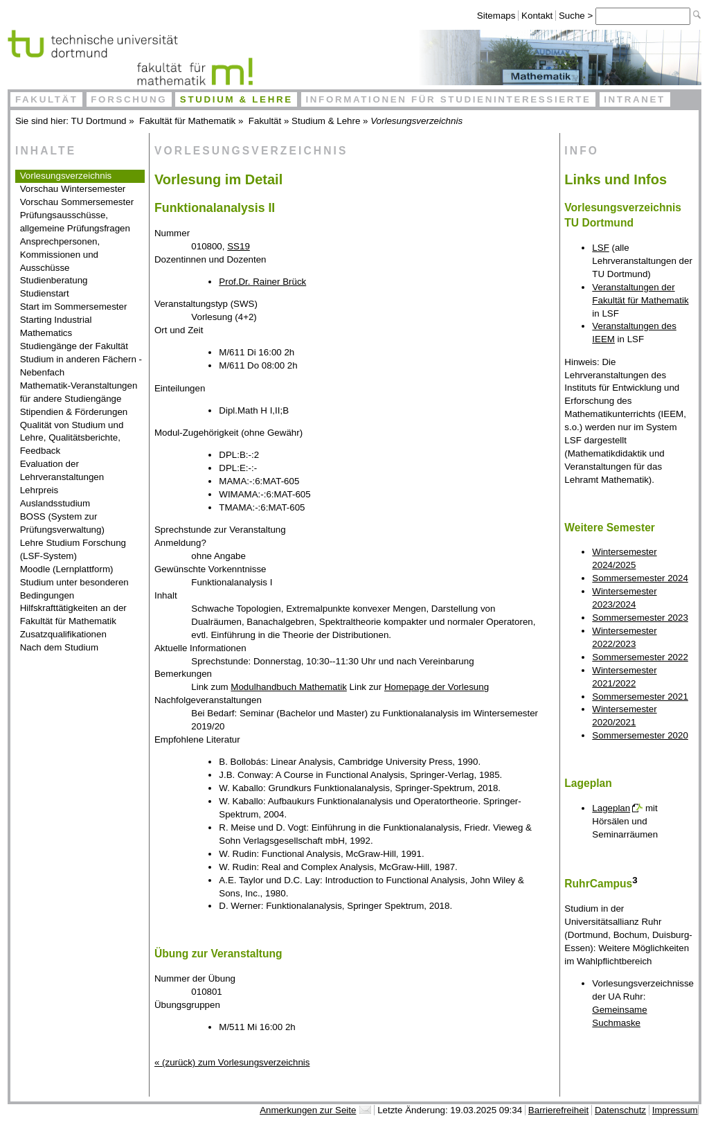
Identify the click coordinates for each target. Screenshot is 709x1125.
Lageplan (611, 808)
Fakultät (46, 99)
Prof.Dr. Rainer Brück (262, 281)
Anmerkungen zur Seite (308, 1110)
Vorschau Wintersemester (73, 189)
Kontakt (537, 15)
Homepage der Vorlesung (436, 687)
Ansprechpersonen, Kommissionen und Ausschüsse (60, 254)
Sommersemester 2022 (640, 657)
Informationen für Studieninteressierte (448, 99)
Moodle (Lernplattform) (67, 569)
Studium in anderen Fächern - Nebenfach (81, 366)
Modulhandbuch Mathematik (288, 687)
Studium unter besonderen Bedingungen (74, 589)
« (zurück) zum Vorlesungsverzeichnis (231, 1062)
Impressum (675, 1110)
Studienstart (44, 293)
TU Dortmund (99, 121)
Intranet (634, 99)
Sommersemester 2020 (640, 735)
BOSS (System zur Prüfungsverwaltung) (62, 523)
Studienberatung (54, 280)
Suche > (577, 15)
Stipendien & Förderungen (74, 412)
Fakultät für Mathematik (187, 121)
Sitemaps (496, 15)
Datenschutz (620, 1110)
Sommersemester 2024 (640, 578)
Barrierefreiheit (558, 1110)
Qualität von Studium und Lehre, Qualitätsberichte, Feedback (72, 438)
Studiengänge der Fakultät (74, 346)
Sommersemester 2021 (640, 696)
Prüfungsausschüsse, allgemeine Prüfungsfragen (75, 221)
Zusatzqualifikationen (63, 634)
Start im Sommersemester (73, 306)
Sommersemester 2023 (640, 617)
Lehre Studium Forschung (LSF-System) (73, 549)
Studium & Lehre (236, 99)
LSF (600, 247)
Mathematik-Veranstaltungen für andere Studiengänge (79, 392)
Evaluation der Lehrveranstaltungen (62, 470)
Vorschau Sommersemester (77, 202)
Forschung (129, 99)
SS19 (238, 246)
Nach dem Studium (59, 647)
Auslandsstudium (55, 503)
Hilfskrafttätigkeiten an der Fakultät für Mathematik (73, 614)
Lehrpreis (39, 490)
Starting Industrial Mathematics (56, 326)
